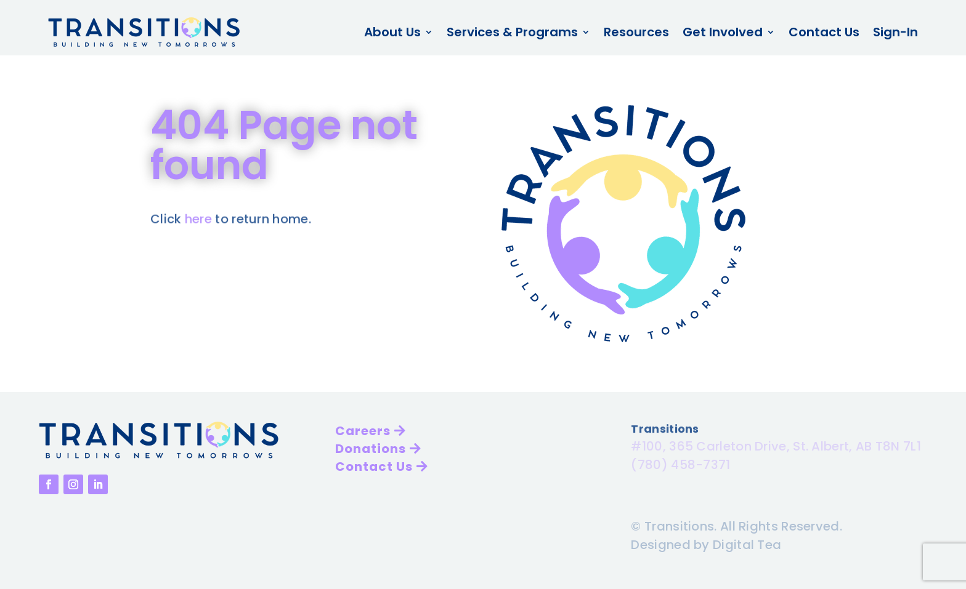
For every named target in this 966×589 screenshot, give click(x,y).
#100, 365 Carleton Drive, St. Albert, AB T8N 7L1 (775, 444)
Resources (636, 32)
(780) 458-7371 (680, 462)
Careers (363, 430)
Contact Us (824, 32)
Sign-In (895, 32)
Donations (370, 448)
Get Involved (723, 32)
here (198, 218)
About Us (392, 32)
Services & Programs (512, 32)
